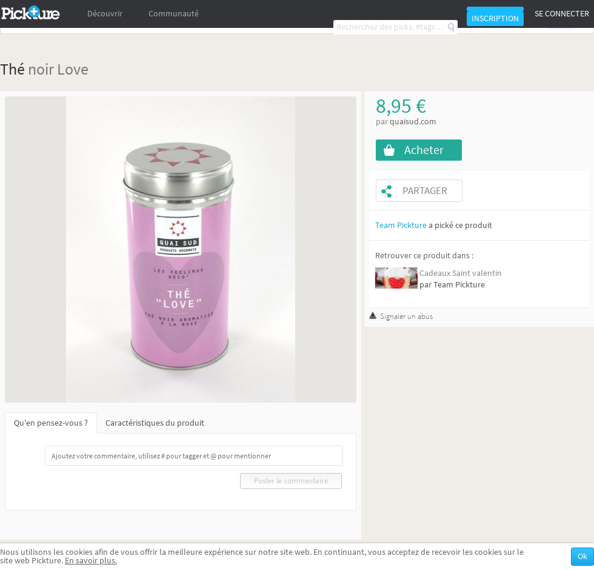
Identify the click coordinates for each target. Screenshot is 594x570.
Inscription (495, 18)
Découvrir (104, 13)
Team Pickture (401, 225)
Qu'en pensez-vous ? (51, 423)
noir (41, 68)
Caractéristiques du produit (154, 423)
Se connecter (562, 13)
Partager (424, 191)
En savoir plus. (91, 560)
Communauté (173, 13)
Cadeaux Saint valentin (460, 273)
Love (72, 68)
